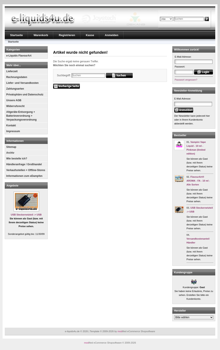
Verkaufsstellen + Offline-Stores (25, 170)
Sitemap (11, 146)
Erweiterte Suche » (170, 23)
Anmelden (111, 35)
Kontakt (11, 125)
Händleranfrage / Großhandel (24, 164)
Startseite (16, 35)
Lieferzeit (12, 71)
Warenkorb (41, 35)
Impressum (13, 131)
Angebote (12, 185)
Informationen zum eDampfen (24, 175)
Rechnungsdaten (16, 77)
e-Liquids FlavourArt (18, 55)
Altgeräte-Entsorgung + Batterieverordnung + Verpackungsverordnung (21, 115)
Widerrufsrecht (15, 106)
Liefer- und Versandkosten (22, 82)
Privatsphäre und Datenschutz (24, 94)
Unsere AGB (13, 100)
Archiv (10, 152)
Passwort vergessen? (186, 79)
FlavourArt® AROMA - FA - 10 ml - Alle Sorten (198, 181)
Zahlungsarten (15, 88)
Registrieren (67, 35)
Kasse (90, 35)
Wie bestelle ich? (16, 158)
